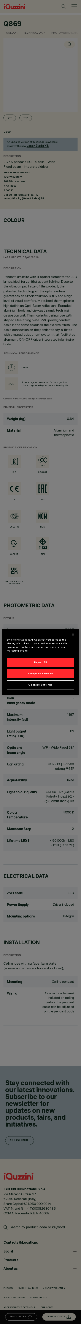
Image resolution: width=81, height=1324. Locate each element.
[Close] (73, 634)
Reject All (40, 662)
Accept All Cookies (40, 673)
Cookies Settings (40, 684)
